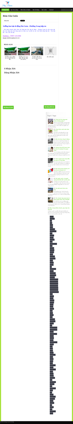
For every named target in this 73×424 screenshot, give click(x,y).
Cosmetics (52, 256)
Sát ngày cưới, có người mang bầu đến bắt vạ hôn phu (62, 179)
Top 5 (49, 116)
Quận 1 (51, 373)
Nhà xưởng (52, 354)
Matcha (51, 344)
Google (52, 302)
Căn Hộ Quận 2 (53, 243)
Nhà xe (51, 352)
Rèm (51, 379)
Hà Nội (51, 304)
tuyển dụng (52, 411)
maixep (51, 340)
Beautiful (52, 239)
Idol (51, 310)
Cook (51, 254)
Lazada (51, 323)
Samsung (52, 384)
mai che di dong (10, 421)
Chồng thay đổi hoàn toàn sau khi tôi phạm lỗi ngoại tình (62, 149)
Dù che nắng (53, 268)
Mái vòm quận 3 (53, 329)
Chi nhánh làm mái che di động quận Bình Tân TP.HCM (62, 198)
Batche (51, 237)
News (51, 348)
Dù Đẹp (51, 271)
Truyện (51, 407)
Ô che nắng (52, 365)
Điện (51, 294)
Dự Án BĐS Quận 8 (54, 287)
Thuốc (51, 400)
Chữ (51, 245)
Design (51, 264)
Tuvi (51, 409)
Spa (51, 392)
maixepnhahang (53, 342)
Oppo (51, 363)
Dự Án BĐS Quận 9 (54, 289)
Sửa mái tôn (52, 396)
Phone (51, 367)
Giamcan (52, 300)
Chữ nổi (52, 248)
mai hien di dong (3, 421)
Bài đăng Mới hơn (49, 107)
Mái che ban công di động (62, 139)
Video (51, 413)
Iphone (51, 315)
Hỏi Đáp (51, 308)
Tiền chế (52, 402)
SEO (51, 386)
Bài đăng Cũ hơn (8, 107)
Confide (52, 252)
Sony (51, 390)
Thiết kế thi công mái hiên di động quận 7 (60, 120)
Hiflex (51, 306)
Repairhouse (52, 382)
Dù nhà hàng (53, 275)
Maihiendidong (53, 333)
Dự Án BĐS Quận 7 (54, 285)
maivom (51, 338)
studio (51, 394)
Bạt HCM (52, 235)
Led (51, 325)
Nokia (51, 361)
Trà (51, 405)
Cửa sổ (51, 262)
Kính (51, 317)
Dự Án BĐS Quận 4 (54, 281)
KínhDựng (52, 319)
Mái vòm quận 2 (53, 327)
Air (50, 220)
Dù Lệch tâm (52, 273)
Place (51, 371)
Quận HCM (52, 377)
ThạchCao (52, 398)
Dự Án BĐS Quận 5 (54, 283)
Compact (52, 250)
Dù (50, 266)
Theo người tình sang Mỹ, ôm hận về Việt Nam (62, 159)
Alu (51, 222)
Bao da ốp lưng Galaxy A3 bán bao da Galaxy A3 (62, 169)
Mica (51, 346)
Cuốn (51, 260)
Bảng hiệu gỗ (53, 231)
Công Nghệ (52, 258)
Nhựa (51, 356)
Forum (51, 298)
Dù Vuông (52, 277)
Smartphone (52, 388)
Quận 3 (51, 375)
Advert (51, 216)
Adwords (52, 218)
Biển (51, 241)
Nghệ (51, 350)
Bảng (51, 227)
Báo (51, 233)
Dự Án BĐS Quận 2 (54, 279)
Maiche (51, 331)
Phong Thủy (52, 369)
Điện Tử (51, 296)
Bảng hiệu (52, 229)
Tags (54, 116)
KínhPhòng (52, 321)
